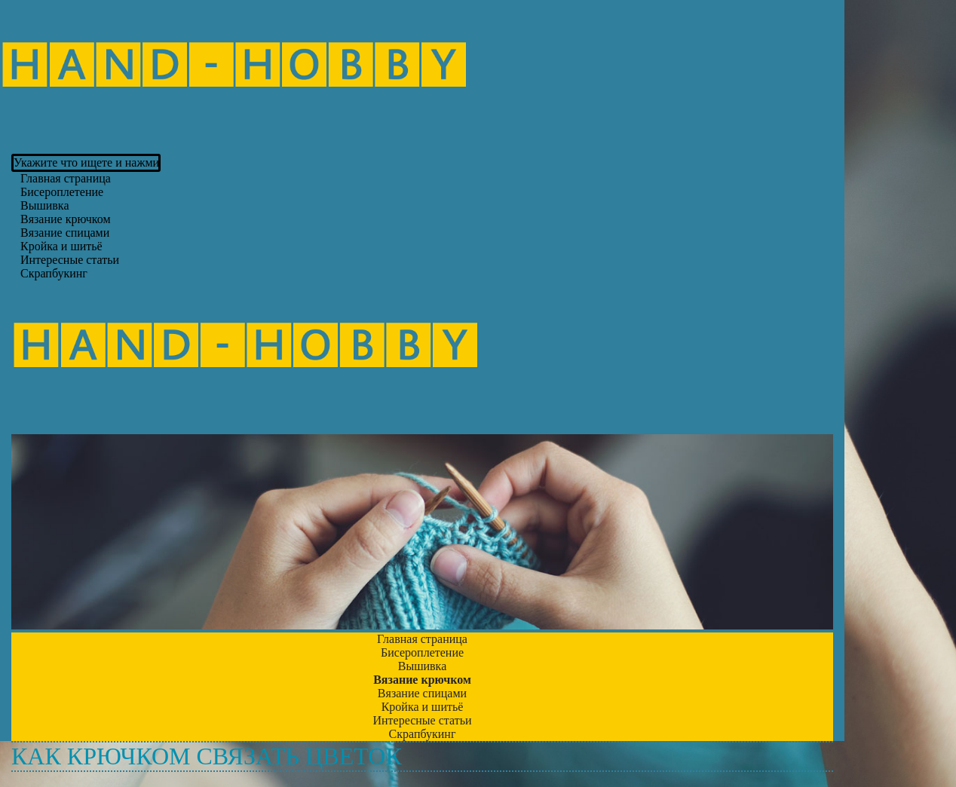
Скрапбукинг (53, 273)
